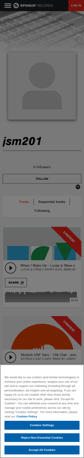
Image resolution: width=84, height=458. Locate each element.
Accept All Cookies (42, 450)
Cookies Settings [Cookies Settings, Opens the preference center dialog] (42, 425)
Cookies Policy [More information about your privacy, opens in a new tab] (26, 416)
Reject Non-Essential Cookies (42, 437)
